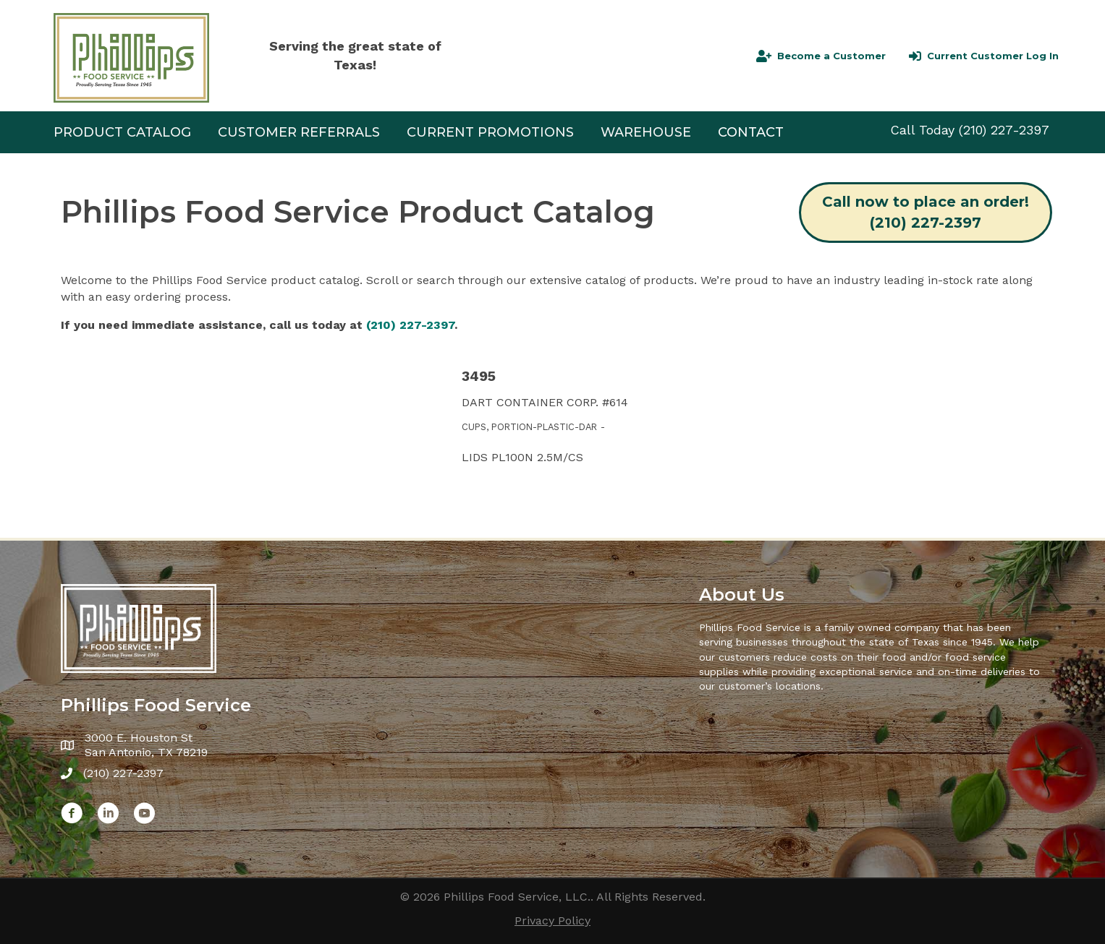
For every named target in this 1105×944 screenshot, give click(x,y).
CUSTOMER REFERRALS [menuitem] (299, 132)
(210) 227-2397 (1004, 129)
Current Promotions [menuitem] (490, 132)
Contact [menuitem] (751, 132)
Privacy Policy (552, 920)
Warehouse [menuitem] (646, 132)
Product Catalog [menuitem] (122, 132)
